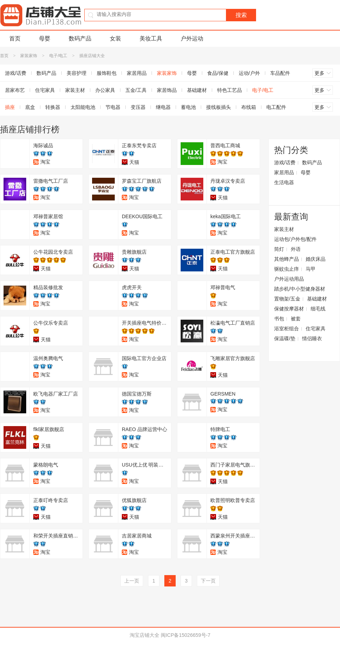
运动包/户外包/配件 (295, 239)
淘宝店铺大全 (144, 635)
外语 (296, 249)
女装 (115, 38)
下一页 (208, 581)
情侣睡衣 (312, 338)
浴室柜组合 (286, 328)
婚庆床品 (315, 259)
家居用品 (137, 73)
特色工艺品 (229, 90)
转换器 (52, 107)
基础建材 (197, 90)
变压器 (138, 107)
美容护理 (76, 73)
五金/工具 (136, 90)
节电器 (113, 107)
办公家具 (105, 90)
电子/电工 (58, 55)
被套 (296, 318)
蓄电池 (188, 107)
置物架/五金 (287, 299)
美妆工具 (151, 38)
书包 (279, 318)
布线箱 (248, 107)
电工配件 (276, 107)
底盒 (30, 107)
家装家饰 (28, 55)
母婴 (44, 38)
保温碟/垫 (284, 338)
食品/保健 (217, 73)
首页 (15, 38)
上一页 (131, 581)
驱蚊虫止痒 (286, 269)
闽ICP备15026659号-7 (185, 635)
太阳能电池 (82, 107)
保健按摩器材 (289, 309)
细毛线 (318, 309)
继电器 (163, 107)
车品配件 (280, 73)
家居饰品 (167, 90)
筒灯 (279, 249)
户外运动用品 (289, 279)
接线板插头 (218, 107)
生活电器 (284, 182)
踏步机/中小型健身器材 (299, 289)
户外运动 (192, 38)
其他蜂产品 (286, 259)
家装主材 (75, 90)
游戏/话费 (284, 162)
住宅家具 (45, 90)
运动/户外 (249, 73)
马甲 (311, 269)
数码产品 (80, 38)
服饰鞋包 (107, 73)
